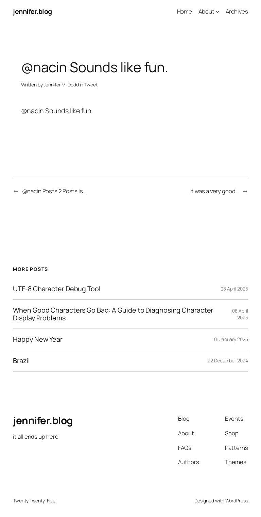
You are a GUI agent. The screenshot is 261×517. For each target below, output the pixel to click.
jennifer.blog (32, 11)
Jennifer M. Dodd (61, 84)
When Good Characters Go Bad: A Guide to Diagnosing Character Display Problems (113, 313)
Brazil (21, 360)
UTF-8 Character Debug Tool (56, 289)
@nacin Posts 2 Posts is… (54, 191)
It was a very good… (214, 191)
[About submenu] (217, 11)
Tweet (91, 84)
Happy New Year (38, 339)
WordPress (236, 500)
